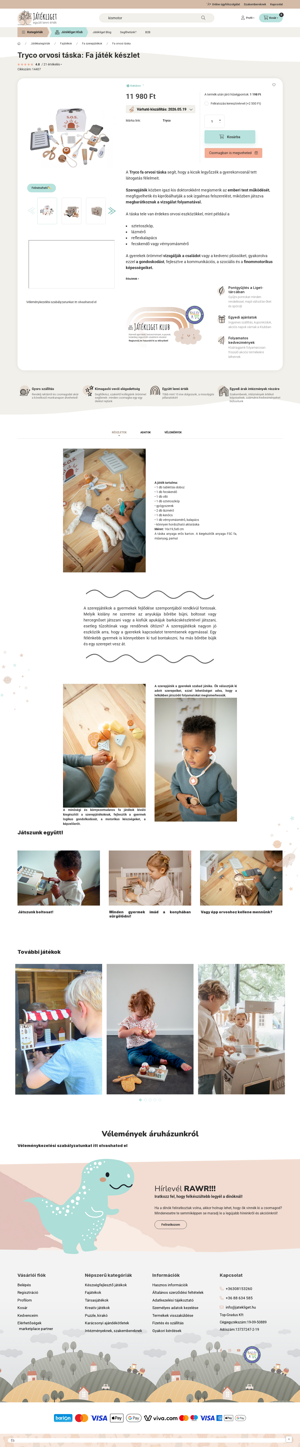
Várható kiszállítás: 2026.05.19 (161, 109)
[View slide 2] (145, 1099)
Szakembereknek (255, 4)
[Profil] (247, 17)
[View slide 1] (140, 1099)
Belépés (24, 1285)
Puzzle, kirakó (96, 1315)
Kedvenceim (27, 1315)
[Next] (111, 211)
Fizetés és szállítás (168, 1323)
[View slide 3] (150, 1099)
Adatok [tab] (145, 432)
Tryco (167, 120)
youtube (238, 1350)
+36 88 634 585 (239, 1298)
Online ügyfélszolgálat (226, 4)
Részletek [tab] (119, 432)
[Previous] (30, 211)
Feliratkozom (170, 1224)
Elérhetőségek (29, 1323)
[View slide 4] (155, 1099)
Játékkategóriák (40, 43)
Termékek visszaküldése (172, 1315)
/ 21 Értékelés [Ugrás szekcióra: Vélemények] (51, 64)
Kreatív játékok (97, 1308)
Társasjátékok (97, 1300)
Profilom (24, 1300)
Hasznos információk (170, 1285)
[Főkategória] (19, 44)
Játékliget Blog (102, 32)
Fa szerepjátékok (92, 43)
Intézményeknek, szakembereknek (113, 1330)
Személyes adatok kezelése (175, 1308)
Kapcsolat (276, 4)
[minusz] (220, 124)
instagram (229, 1350)
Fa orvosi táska (121, 43)
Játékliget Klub (72, 32)
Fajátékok (66, 43)
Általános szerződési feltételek (178, 1292)
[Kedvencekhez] (273, 85)
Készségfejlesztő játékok (106, 1285)
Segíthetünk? (128, 32)
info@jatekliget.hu (241, 1307)
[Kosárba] (229, 136)
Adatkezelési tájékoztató (173, 1300)
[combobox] (156, 17)
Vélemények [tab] (173, 432)
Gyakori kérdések (167, 1330)
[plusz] (220, 118)
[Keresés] (203, 18)
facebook (221, 1350)
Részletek (131, 278)
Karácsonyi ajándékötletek (107, 1323)
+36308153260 (239, 1288)
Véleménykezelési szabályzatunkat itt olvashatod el (61, 302)
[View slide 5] (159, 1099)
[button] (32, 32)
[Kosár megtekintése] (271, 17)
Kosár (22, 1308)
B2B (147, 32)
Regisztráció (27, 1292)
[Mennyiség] (212, 121)
